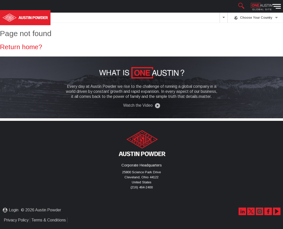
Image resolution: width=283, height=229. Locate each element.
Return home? (21, 46)
